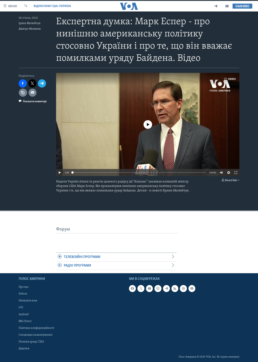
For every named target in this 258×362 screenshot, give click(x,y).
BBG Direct (25, 321)
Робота (23, 293)
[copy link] (23, 93)
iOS (21, 307)
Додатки (24, 348)
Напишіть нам (28, 300)
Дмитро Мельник (30, 28)
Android (24, 314)
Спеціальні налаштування (35, 334)
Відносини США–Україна (52, 6)
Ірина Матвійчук (30, 23)
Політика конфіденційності (36, 328)
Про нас (24, 287)
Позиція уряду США (31, 341)
